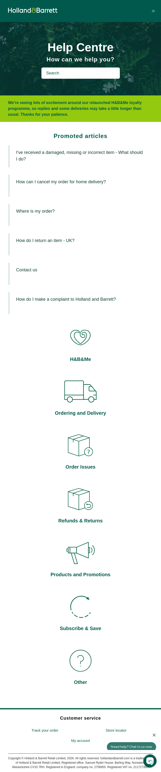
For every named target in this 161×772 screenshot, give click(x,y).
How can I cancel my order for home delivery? (61, 181)
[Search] (80, 73)
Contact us (26, 269)
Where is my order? (35, 211)
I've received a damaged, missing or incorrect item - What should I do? (79, 155)
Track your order (45, 730)
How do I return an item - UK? (45, 240)
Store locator (116, 730)
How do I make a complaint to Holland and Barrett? (66, 299)
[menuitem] (45, 730)
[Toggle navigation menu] (153, 11)
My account (80, 740)
